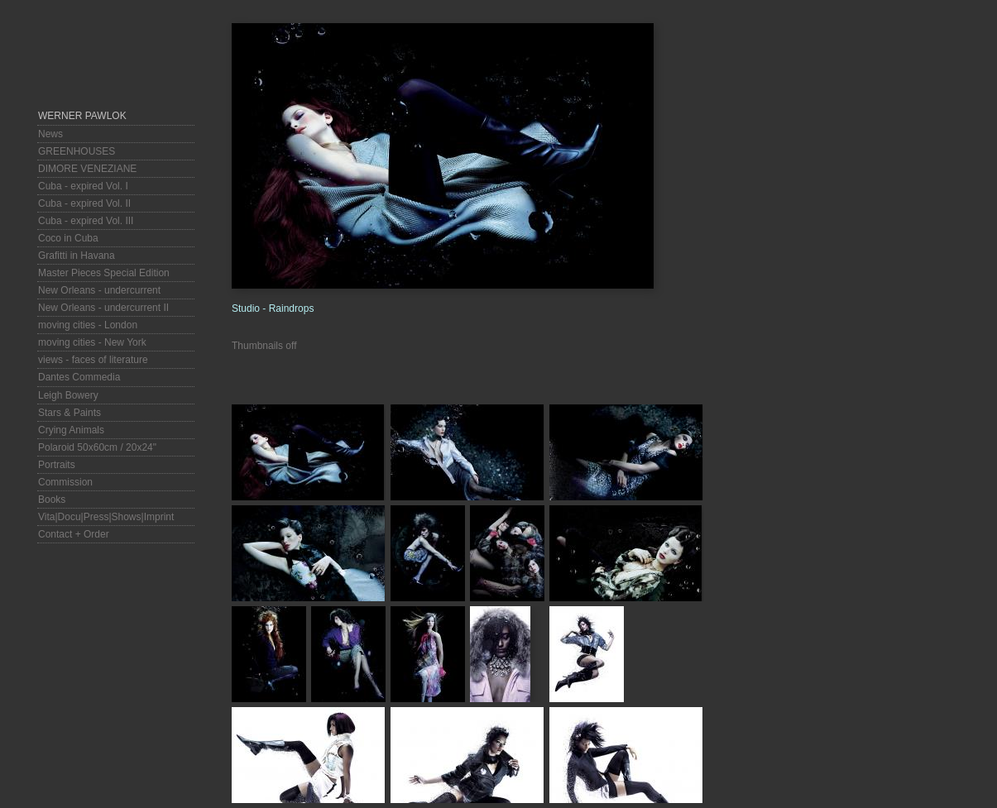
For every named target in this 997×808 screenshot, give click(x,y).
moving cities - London (87, 325)
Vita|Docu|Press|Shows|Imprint (106, 517)
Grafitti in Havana (76, 255)
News (50, 134)
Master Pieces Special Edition (104, 273)
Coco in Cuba (68, 238)
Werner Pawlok (82, 116)
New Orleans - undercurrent (99, 290)
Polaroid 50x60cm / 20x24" (97, 447)
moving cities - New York (92, 342)
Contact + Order (73, 534)
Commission (65, 482)
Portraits (56, 465)
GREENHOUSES (76, 151)
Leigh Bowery (68, 395)
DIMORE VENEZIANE (87, 169)
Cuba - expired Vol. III (85, 221)
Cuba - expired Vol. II (84, 203)
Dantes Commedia (79, 377)
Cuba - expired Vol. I (83, 186)
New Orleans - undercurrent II (103, 307)
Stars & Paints (69, 412)
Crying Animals (71, 430)
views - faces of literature (93, 360)
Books (51, 499)
